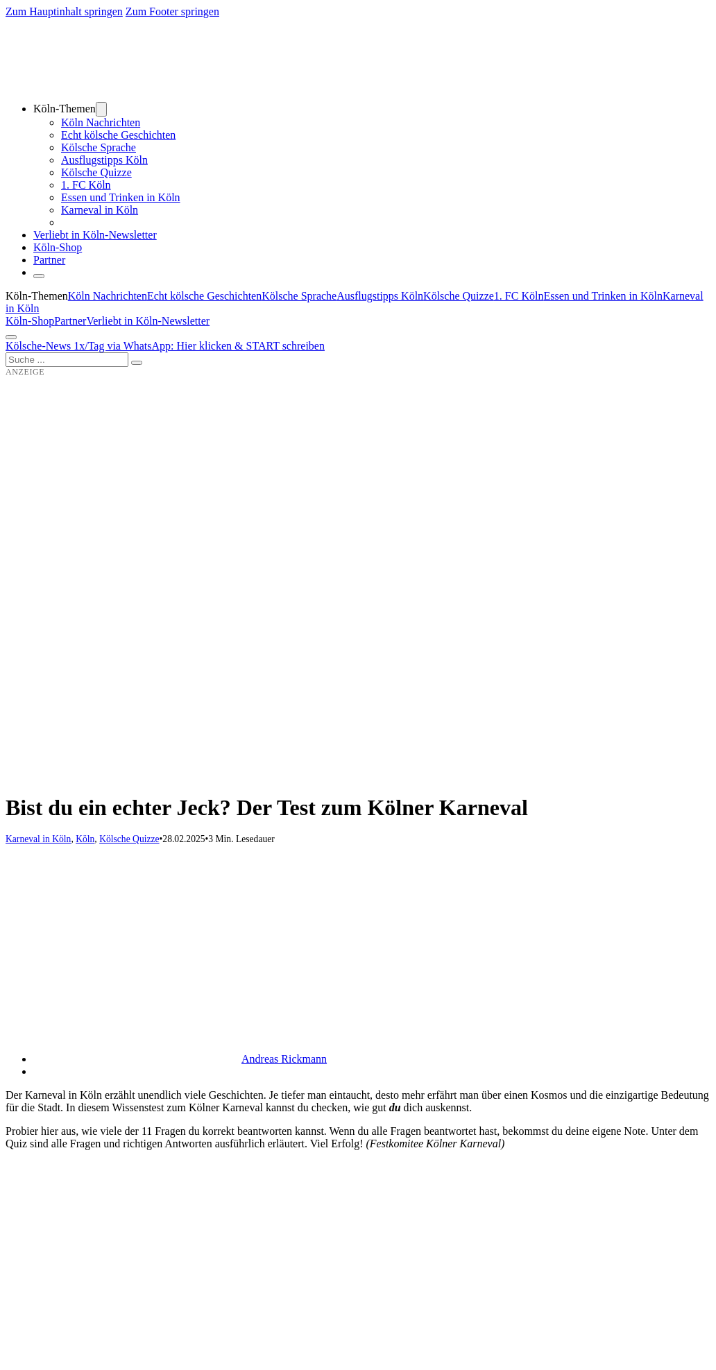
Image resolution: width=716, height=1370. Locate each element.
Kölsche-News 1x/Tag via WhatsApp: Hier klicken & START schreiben (165, 346)
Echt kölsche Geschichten (118, 135)
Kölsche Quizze (96, 172)
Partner (49, 260)
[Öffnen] (11, 337)
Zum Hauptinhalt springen (64, 11)
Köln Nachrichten (100, 122)
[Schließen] (38, 276)
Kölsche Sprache (98, 147)
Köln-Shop (30, 321)
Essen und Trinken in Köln (120, 197)
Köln (85, 839)
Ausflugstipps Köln (104, 160)
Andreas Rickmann (284, 1059)
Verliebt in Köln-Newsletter (95, 235)
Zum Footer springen (172, 11)
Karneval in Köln (99, 210)
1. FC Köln (86, 185)
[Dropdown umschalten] (101, 109)
